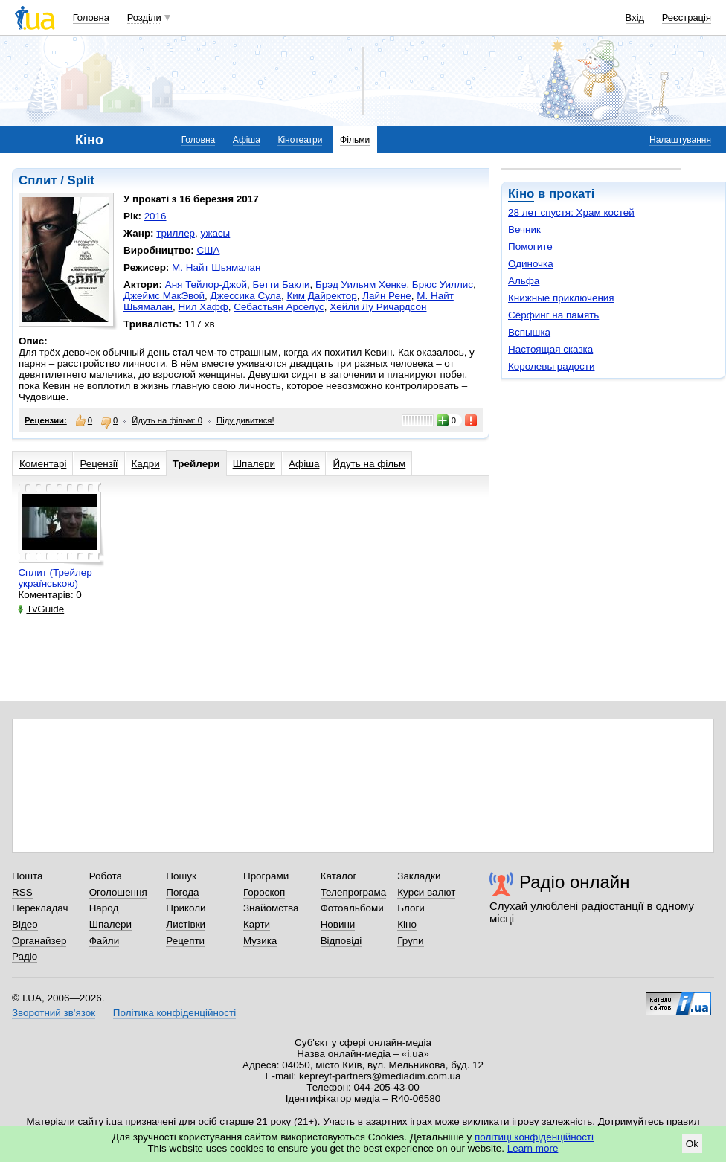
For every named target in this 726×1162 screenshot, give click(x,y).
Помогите (530, 246)
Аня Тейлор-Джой (206, 284)
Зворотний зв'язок (53, 1012)
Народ (104, 908)
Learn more (533, 1148)
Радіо (24, 956)
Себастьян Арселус (279, 306)
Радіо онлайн (574, 882)
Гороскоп (264, 892)
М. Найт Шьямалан (216, 267)
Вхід (635, 17)
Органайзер (39, 940)
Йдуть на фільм (369, 463)
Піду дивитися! (245, 420)
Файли (104, 940)
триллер (175, 233)
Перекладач (40, 908)
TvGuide (41, 608)
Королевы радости (551, 366)
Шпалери (254, 463)
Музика (260, 940)
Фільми (355, 140)
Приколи (185, 908)
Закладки (418, 876)
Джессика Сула (246, 295)
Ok (692, 1143)
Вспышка (529, 332)
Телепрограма (354, 892)
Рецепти (185, 940)
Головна (91, 17)
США (207, 250)
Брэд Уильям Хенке (360, 284)
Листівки (185, 924)
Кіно (521, 194)
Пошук (181, 876)
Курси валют (426, 892)
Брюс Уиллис (442, 284)
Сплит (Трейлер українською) (54, 578)
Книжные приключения (561, 298)
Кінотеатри (299, 140)
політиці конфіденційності (534, 1137)
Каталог (339, 876)
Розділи (144, 17)
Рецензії (99, 463)
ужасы (216, 233)
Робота (105, 876)
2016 (155, 216)
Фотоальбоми (352, 908)
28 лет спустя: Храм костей (571, 212)
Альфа (523, 280)
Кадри (146, 463)
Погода (182, 892)
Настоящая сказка (550, 349)
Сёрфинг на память (553, 315)
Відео (25, 924)
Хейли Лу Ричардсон (378, 306)
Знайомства (271, 908)
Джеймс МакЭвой (164, 295)
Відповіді (341, 940)
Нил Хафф (203, 306)
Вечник (524, 229)
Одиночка (530, 263)
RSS (22, 892)
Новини (338, 924)
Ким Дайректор (321, 295)
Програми (266, 876)
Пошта (27, 876)
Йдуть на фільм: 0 (167, 420)
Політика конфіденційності (174, 1012)
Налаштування (680, 140)
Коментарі (42, 463)
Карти (256, 924)
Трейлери (196, 463)
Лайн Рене (386, 295)
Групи (410, 940)
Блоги (411, 908)
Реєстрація (686, 17)
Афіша (246, 140)
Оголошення (118, 892)
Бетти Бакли (281, 284)
